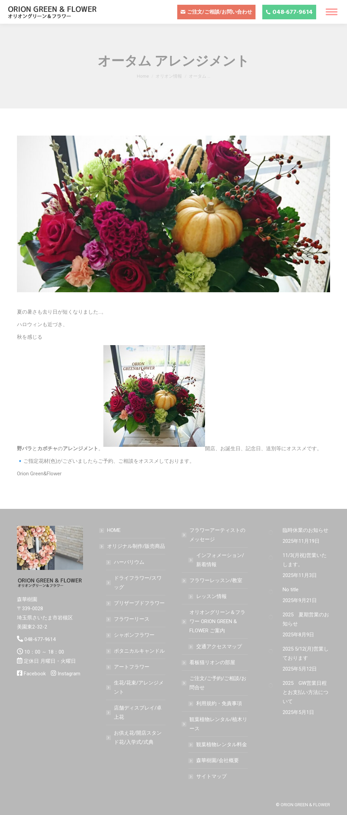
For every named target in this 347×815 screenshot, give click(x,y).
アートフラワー (131, 667)
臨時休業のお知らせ (305, 530)
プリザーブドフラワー (139, 603)
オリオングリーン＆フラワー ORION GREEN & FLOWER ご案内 (214, 621)
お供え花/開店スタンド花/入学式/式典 (138, 737)
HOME (114, 530)
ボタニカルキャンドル (139, 651)
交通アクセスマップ (219, 646)
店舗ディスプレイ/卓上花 (138, 712)
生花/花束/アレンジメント (139, 687)
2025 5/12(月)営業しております (306, 653)
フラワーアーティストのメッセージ (214, 534)
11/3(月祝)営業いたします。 (305, 560)
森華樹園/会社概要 (217, 760)
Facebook (35, 674)
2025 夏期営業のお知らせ (306, 619)
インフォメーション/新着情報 (220, 560)
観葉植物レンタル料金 (221, 744)
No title (291, 590)
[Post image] (271, 532)
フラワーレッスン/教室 (212, 580)
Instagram (69, 674)
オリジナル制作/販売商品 (132, 546)
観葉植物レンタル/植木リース (215, 724)
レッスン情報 (211, 596)
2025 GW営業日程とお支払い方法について (305, 692)
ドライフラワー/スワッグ (138, 582)
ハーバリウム (129, 562)
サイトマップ (211, 776)
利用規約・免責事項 (219, 703)
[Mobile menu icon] (331, 12)
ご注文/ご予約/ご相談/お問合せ (214, 683)
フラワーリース (131, 619)
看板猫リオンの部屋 (212, 662)
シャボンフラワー (134, 635)
